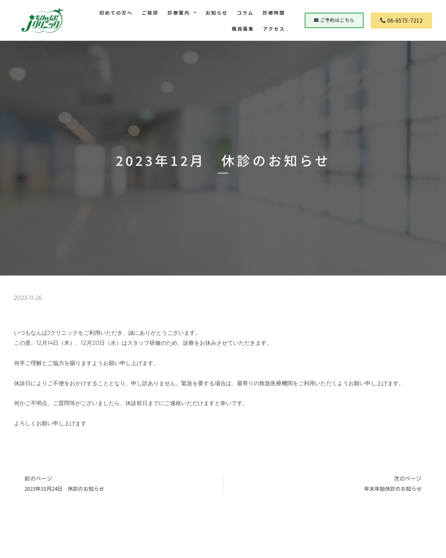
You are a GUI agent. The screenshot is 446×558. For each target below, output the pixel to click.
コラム (245, 12)
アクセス (274, 28)
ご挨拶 (150, 12)
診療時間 (274, 12)
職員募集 (243, 28)
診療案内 (182, 12)
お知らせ (217, 12)
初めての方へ (116, 12)
